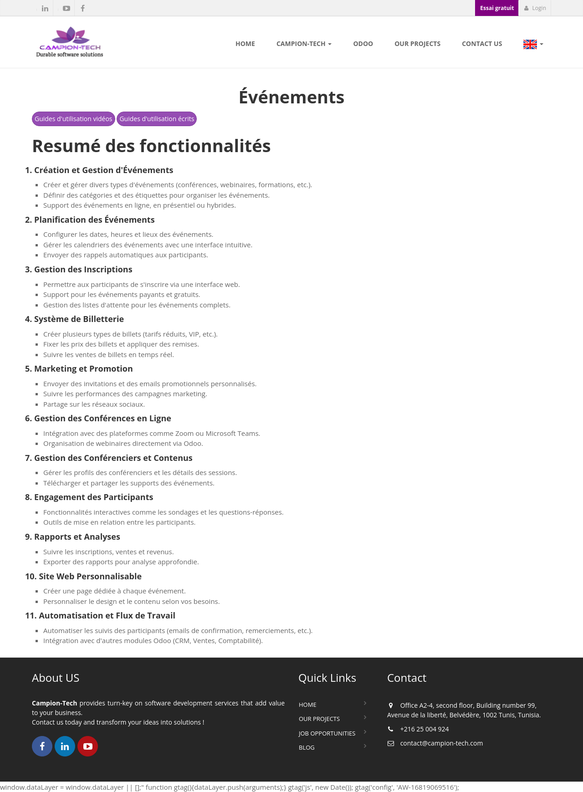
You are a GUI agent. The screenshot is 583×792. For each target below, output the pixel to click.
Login (535, 8)
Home (308, 704)
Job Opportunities (327, 733)
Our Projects (319, 719)
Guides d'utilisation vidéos (74, 118)
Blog (307, 747)
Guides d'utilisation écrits (156, 118)
